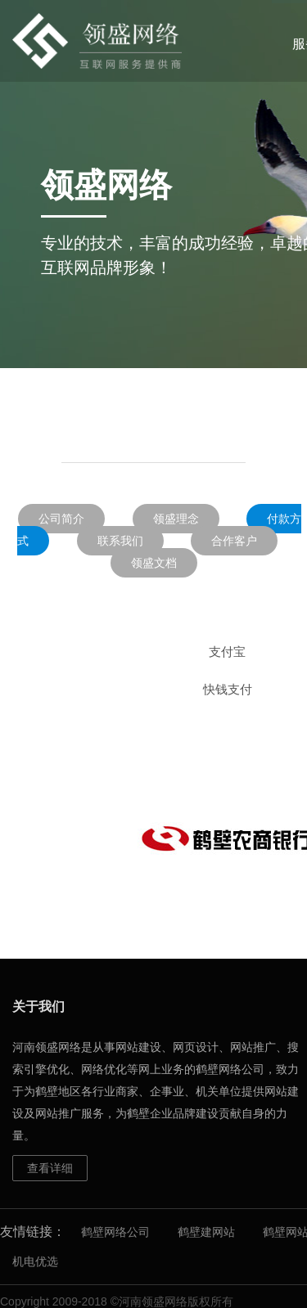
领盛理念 (176, 518)
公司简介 (61, 518)
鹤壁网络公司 (115, 1231)
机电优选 (35, 1261)
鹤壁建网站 (206, 1231)
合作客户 (234, 540)
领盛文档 (154, 562)
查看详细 (50, 1168)
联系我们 (120, 540)
